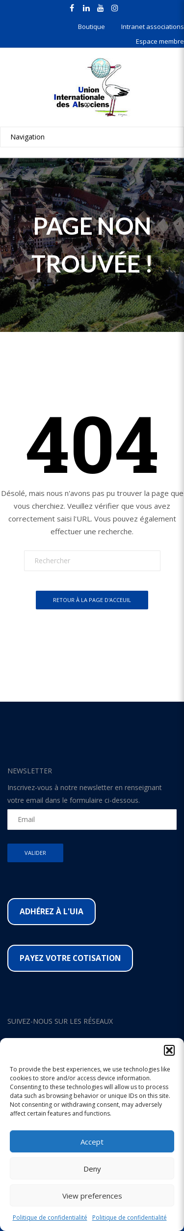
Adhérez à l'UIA (51, 911)
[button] (169, 1050)
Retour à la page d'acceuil (92, 599)
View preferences (92, 1196)
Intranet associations (152, 26)
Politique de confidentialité (50, 1217)
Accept (92, 1142)
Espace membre (160, 41)
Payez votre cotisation (70, 958)
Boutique (91, 26)
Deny (92, 1169)
